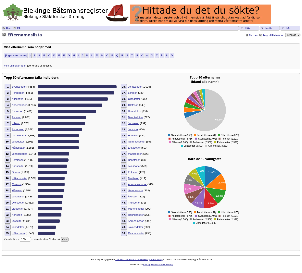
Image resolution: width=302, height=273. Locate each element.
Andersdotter (19, 105)
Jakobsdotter (135, 227)
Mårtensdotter (136, 208)
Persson (16, 117)
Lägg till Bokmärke (273, 34)
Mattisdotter (135, 153)
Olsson (16, 172)
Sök (19, 28)
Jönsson (17, 184)
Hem (8, 28)
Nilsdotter (17, 98)
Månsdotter (18, 147)
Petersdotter (19, 135)
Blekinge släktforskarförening (158, 264)
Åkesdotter (134, 166)
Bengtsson (134, 159)
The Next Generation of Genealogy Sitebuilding (139, 259)
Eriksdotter (134, 147)
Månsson (17, 190)
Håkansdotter (19, 178)
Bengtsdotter (135, 117)
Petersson (18, 159)
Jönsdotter (18, 141)
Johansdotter (19, 153)
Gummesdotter (136, 141)
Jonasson (133, 123)
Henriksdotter (136, 214)
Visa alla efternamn (15, 65)
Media (268, 28)
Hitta (247, 28)
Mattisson (133, 178)
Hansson (133, 135)
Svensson (17, 111)
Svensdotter (19, 86)
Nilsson (16, 123)
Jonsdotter (18, 227)
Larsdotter (18, 208)
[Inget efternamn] (16, 55)
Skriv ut (253, 34)
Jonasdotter (135, 86)
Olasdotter (134, 98)
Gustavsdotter (136, 233)
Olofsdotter (18, 202)
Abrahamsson (136, 220)
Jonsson (133, 129)
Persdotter (18, 92)
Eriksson (133, 172)
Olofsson (133, 105)
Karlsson (17, 214)
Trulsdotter (134, 202)
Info (288, 28)
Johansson (18, 196)
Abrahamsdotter (137, 184)
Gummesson (135, 190)
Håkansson (18, 233)
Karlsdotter (18, 166)
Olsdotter (17, 220)
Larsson (132, 92)
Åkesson (133, 196)
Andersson (18, 129)
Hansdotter (134, 111)
